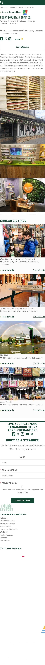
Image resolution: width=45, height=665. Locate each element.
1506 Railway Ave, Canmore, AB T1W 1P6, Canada (19, 263)
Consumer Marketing (9, 529)
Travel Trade (5, 526)
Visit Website (22, 47)
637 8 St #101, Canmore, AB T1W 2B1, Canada (21, 358)
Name (22, 457)
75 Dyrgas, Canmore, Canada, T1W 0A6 (18, 311)
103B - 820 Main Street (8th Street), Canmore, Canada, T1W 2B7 (21, 32)
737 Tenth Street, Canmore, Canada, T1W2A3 (21, 404)
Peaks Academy (7, 535)
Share (17, 39)
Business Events (7, 521)
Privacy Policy (8, 483)
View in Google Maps (15, 12)
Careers (3, 537)
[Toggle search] (2, 2)
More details (8, 270)
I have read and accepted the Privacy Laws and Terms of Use (22, 490)
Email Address (8, 470)
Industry (4, 518)
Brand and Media (7, 523)
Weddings (4, 532)
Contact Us (5, 540)
